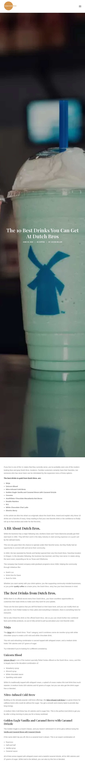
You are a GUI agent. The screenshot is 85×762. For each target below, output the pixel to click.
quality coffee (19, 586)
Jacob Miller (56, 242)
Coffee (42, 242)
